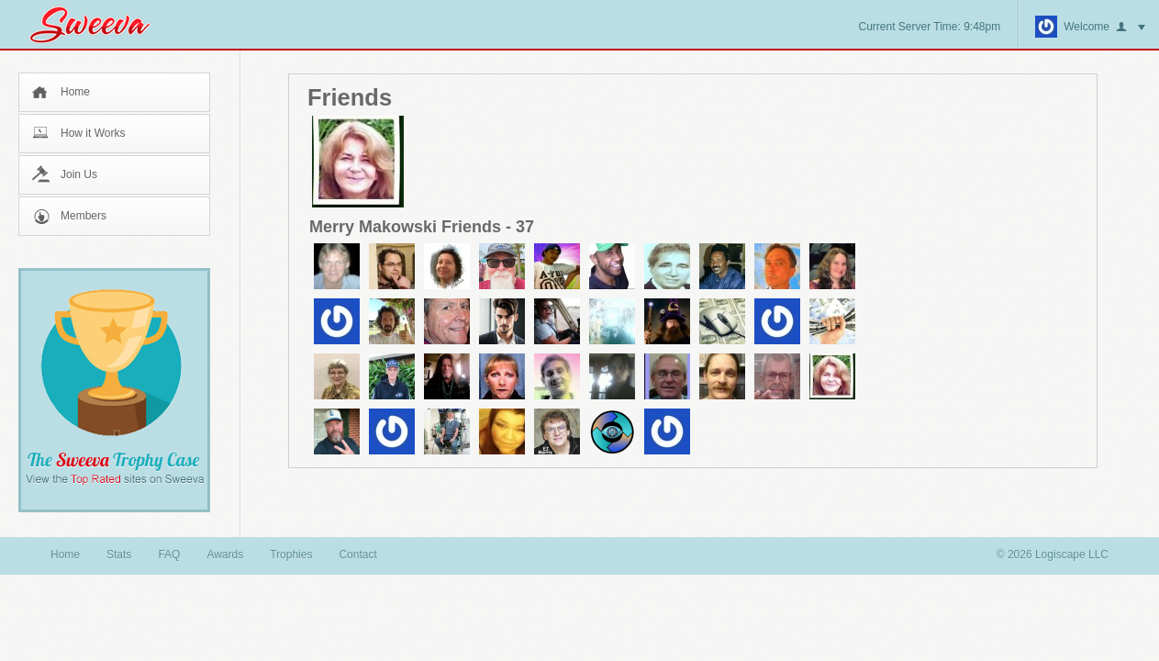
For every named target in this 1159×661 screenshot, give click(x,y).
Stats (118, 554)
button (1130, 27)
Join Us (79, 174)
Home (75, 91)
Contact (357, 554)
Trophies (291, 554)
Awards (224, 554)
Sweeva (99, 24)
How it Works (93, 133)
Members (83, 215)
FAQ (169, 554)
